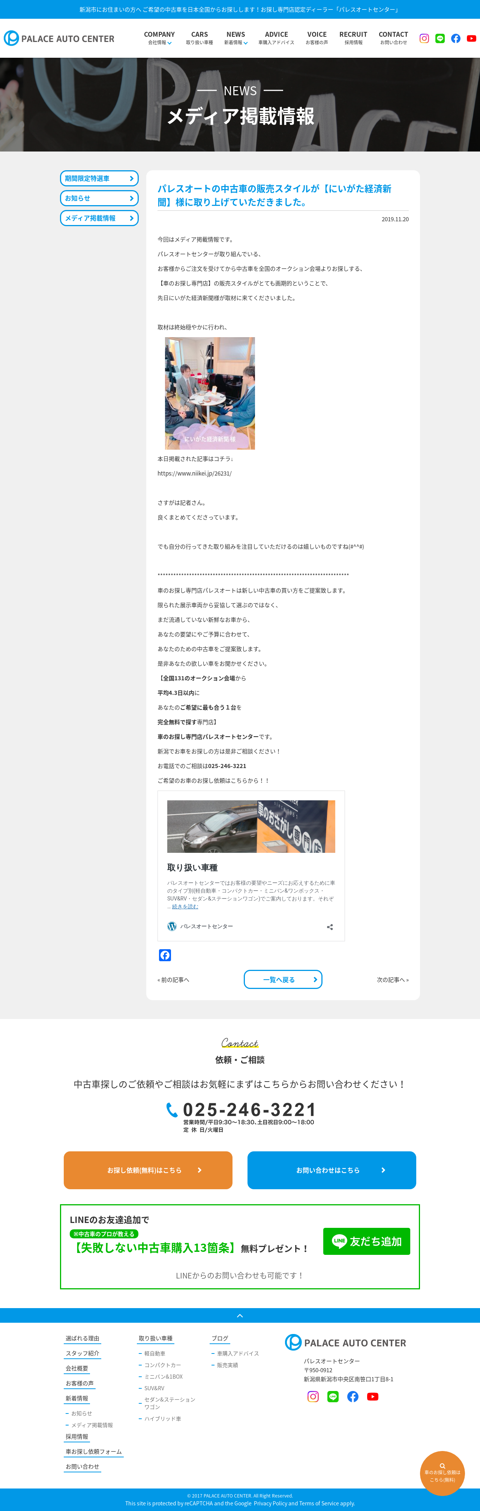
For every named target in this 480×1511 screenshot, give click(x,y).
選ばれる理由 (82, 1338)
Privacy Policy (270, 1503)
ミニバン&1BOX (163, 1376)
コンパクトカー (162, 1364)
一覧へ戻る (279, 979)
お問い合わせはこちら (328, 1170)
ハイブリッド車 (162, 1418)
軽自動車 (154, 1353)
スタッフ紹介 (82, 1353)
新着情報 (77, 1398)
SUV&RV (154, 1388)
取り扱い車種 (199, 34)
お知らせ (77, 198)
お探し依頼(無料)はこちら (144, 1170)
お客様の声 (317, 34)
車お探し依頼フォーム (94, 1451)
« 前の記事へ (173, 979)
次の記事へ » (393, 979)
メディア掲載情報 (90, 217)
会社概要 (77, 1368)
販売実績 (227, 1364)
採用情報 (353, 34)
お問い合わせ (393, 34)
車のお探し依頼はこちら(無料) (442, 1473)
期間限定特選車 (87, 178)
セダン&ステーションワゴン (169, 1402)
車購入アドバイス (276, 34)
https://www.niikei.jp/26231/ (195, 473)
